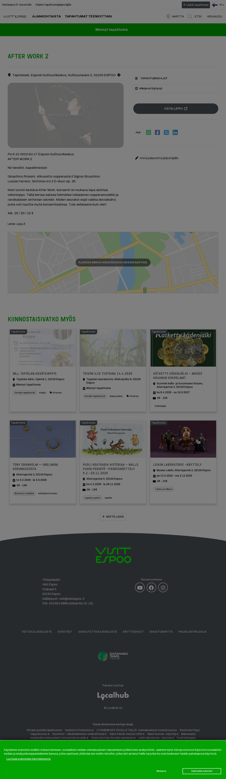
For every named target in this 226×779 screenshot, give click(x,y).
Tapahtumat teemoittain (88, 16)
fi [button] (218, 4)
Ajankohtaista (46, 16)
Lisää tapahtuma (197, 4)
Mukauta (161, 771)
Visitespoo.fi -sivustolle (16, 4)
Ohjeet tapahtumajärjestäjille (53, 4)
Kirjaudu (214, 16)
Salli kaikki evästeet (201, 771)
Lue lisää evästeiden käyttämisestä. (28, 759)
